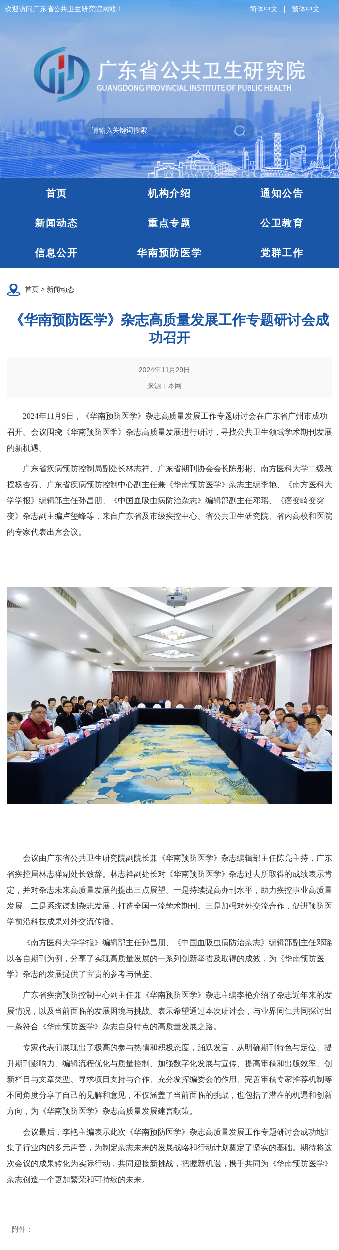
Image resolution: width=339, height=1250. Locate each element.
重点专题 (169, 223)
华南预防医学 (169, 252)
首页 (56, 193)
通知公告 (282, 193)
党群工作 (282, 252)
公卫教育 (282, 223)
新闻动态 (56, 223)
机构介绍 (169, 193)
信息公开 (56, 252)
